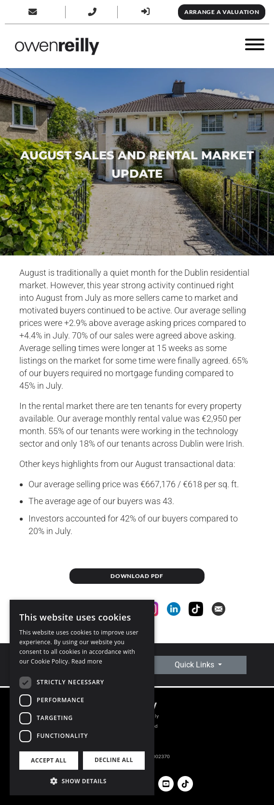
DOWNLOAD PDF (137, 575)
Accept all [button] (49, 760)
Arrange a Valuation (222, 11)
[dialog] (82, 697)
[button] (82, 781)
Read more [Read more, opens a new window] (86, 661)
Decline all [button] (114, 760)
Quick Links (195, 664)
